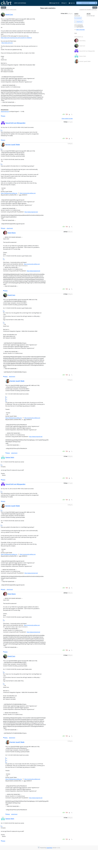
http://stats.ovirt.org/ (7, 43)
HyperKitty (49, 847)
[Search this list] (85, 3)
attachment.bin (5, 111)
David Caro (9, 14)
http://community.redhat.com (28, 193)
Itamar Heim (10, 457)
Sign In (64, 3)
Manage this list (54, 3)
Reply (3, 116)
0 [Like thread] (64, 114)
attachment (10, 228)
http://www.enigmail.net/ (31, 212)
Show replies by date (67, 118)
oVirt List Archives (13, 3)
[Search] (95, 3)
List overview (78, 18)
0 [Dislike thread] (67, 114)
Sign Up (72, 3)
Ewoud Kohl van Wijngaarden (15, 123)
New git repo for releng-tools (8, 9)
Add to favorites (79, 29)
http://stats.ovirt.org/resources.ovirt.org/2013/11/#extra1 (16, 37)
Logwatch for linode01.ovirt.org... (88, 9)
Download (78, 21)
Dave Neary (12, 233)
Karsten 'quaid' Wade (13, 144)
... (2, 130)
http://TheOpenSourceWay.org (9, 193)
